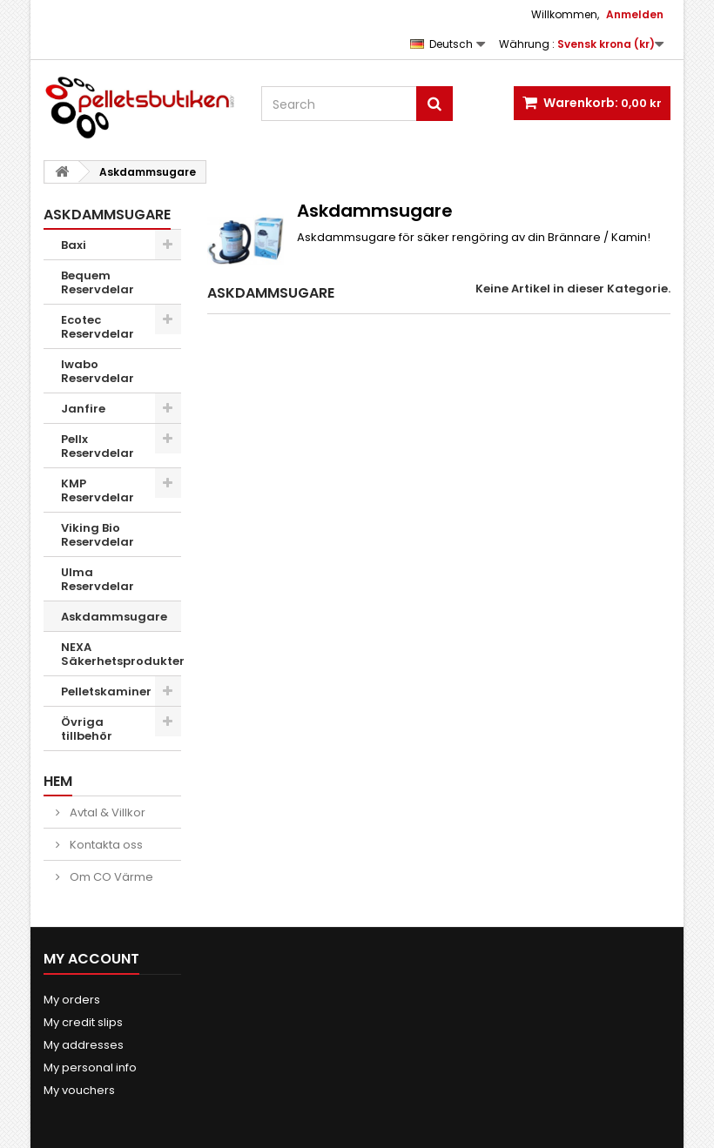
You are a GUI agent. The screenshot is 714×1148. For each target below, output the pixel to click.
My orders (72, 999)
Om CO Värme (110, 877)
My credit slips (83, 1022)
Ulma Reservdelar (97, 579)
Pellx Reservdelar (97, 446)
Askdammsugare (114, 616)
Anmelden (634, 14)
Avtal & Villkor (106, 812)
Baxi (73, 245)
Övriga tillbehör (86, 729)
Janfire (83, 408)
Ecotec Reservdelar (97, 327)
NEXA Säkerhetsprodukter (121, 654)
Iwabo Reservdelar (97, 371)
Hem (58, 781)
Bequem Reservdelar (97, 282)
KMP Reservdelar (97, 490)
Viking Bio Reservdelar (97, 535)
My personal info (90, 1067)
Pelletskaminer (106, 691)
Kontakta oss (105, 844)
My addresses (84, 1045)
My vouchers (79, 1090)
